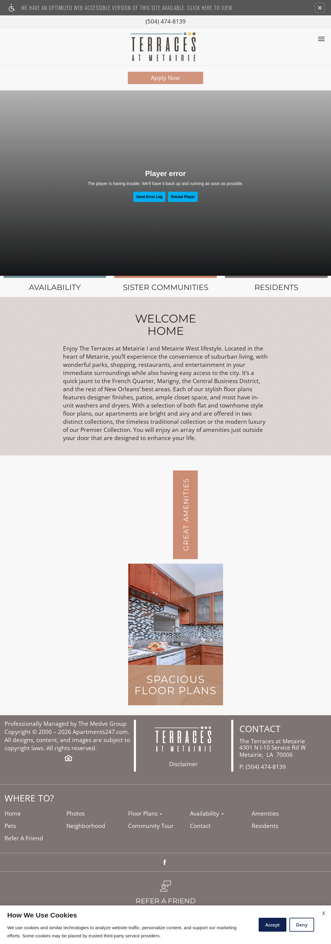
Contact (200, 826)
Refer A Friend (24, 838)
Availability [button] (207, 813)
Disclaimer (183, 764)
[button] (320, 8)
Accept (272, 925)
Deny (301, 925)
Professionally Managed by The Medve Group (66, 724)
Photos (75, 813)
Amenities (265, 813)
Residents (276, 287)
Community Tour (151, 826)
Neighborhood (85, 826)
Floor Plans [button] (145, 813)
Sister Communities (165, 287)
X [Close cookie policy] (323, 913)
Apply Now (165, 78)
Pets (10, 826)
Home (13, 813)
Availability (55, 287)
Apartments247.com (100, 732)
